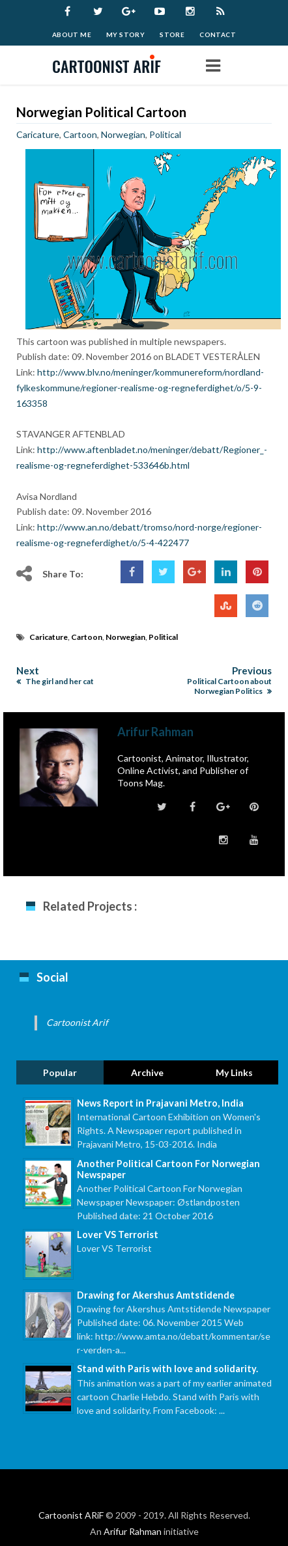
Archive (147, 1072)
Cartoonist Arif (77, 1022)
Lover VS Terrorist (117, 1234)
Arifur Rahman (133, 1531)
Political (165, 134)
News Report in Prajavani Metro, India (160, 1103)
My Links (234, 1072)
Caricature (37, 134)
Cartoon (80, 134)
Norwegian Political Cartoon (101, 112)
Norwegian (123, 134)
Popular (60, 1072)
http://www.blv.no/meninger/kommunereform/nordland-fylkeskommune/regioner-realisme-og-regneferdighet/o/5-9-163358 (140, 387)
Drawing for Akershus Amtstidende (156, 1295)
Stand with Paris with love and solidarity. (167, 1368)
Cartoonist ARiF (71, 1515)
